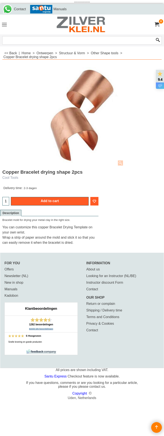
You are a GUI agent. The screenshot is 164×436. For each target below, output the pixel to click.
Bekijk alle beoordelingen (41, 329)
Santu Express (56, 376)
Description (11, 213)
